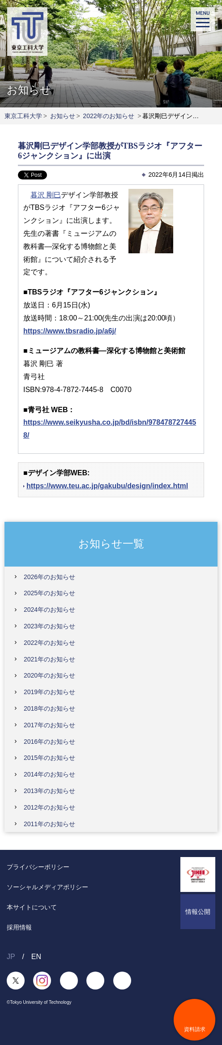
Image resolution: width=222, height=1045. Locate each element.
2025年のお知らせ (49, 593)
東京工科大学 (23, 115)
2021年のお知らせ (49, 659)
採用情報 (19, 927)
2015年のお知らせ (49, 757)
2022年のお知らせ (108, 115)
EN (36, 956)
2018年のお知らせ (49, 708)
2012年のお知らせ (49, 807)
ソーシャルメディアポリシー (47, 887)
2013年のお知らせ (49, 790)
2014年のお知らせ (49, 774)
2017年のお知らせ (49, 725)
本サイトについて (32, 907)
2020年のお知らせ (49, 675)
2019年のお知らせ (49, 691)
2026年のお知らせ (49, 576)
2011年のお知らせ (49, 823)
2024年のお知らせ (49, 609)
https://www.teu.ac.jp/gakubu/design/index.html (107, 486)
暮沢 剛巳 (45, 195)
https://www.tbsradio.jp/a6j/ (69, 331)
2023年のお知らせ (49, 626)
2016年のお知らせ (49, 741)
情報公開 (197, 911)
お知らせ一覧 (111, 543)
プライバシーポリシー (38, 866)
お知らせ (62, 115)
